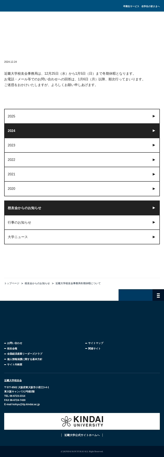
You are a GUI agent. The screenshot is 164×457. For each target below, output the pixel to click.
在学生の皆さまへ (150, 6)
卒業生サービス (131, 6)
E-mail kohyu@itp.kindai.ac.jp (22, 404)
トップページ (11, 283)
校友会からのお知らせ (37, 283)
